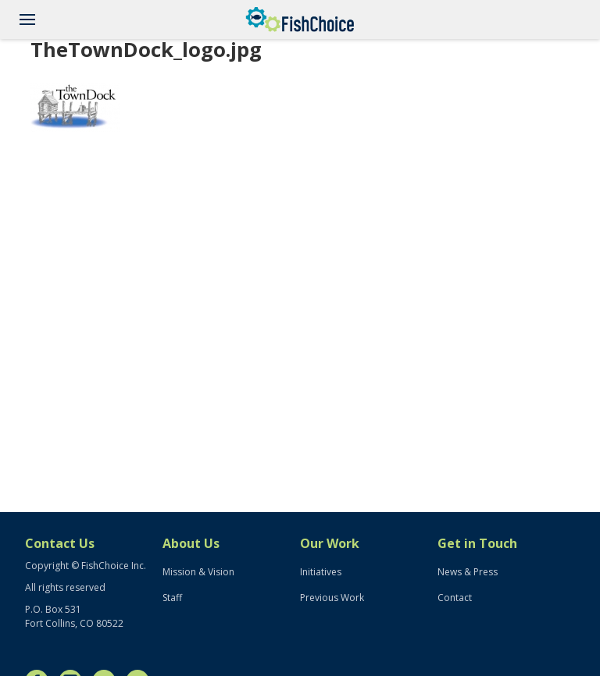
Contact (455, 597)
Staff (172, 597)
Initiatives (320, 571)
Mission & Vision (198, 571)
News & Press (468, 571)
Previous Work (332, 597)
